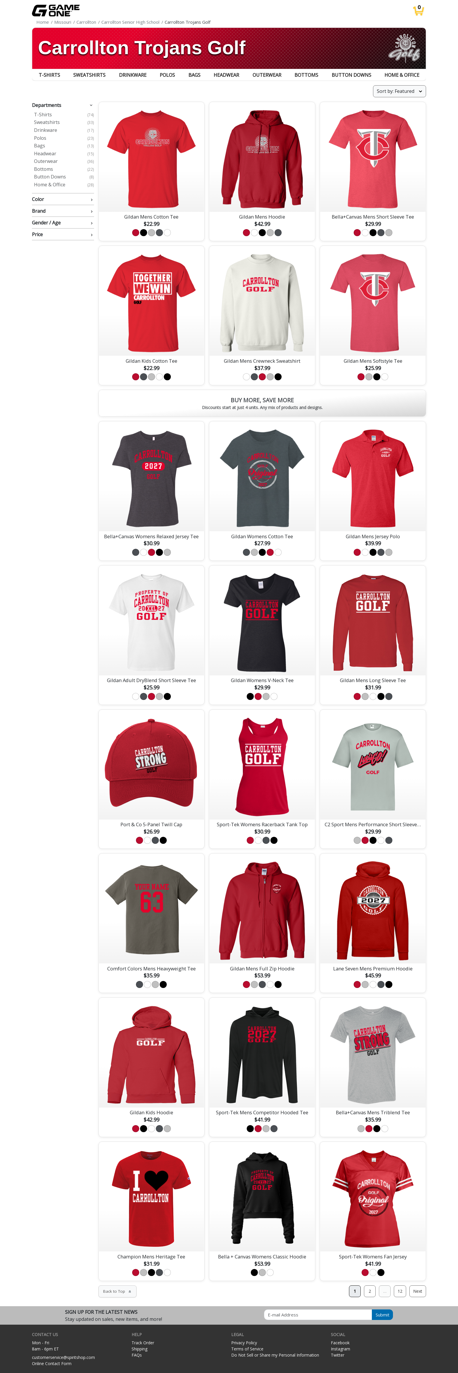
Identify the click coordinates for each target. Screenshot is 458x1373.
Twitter (337, 1355)
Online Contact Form (51, 1363)
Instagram (340, 1349)
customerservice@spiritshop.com (63, 1357)
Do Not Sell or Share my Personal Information (275, 1355)
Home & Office (401, 75)
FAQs (137, 1355)
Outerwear (267, 75)
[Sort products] (399, 91)
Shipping (139, 1349)
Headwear (226, 75)
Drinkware (133, 75)
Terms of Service (247, 1349)
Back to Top (117, 1291)
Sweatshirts (89, 75)
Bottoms (306, 75)
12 (400, 1291)
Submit (382, 1315)
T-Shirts (49, 75)
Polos (167, 75)
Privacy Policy (244, 1342)
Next (417, 1291)
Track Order (143, 1342)
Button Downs (351, 75)
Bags (194, 75)
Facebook (340, 1342)
